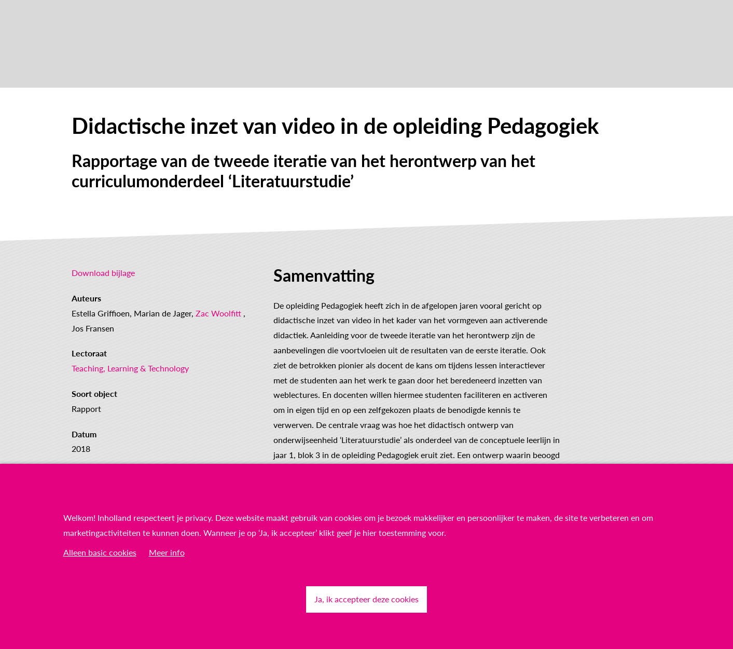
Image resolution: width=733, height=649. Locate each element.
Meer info (167, 552)
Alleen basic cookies (99, 552)
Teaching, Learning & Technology (130, 368)
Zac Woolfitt (218, 313)
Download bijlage (103, 273)
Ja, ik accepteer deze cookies (366, 599)
